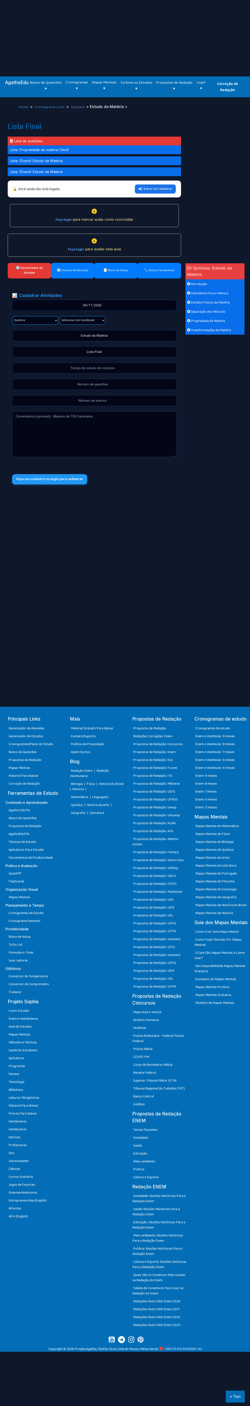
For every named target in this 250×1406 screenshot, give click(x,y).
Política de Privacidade (87, 744)
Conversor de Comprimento (29, 984)
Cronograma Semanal (24, 921)
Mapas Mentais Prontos (212, 987)
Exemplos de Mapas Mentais (215, 979)
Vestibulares (18, 1121)
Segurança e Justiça (147, 1012)
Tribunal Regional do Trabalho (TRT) (159, 1088)
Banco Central (143, 1096)
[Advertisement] (125, 33)
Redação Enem (81, 770)
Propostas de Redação (25, 760)
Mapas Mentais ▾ (104, 85)
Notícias (14, 1137)
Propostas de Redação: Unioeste (156, 939)
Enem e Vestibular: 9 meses (215, 736)
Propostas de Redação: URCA (154, 876)
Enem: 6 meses (206, 799)
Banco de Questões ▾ (46, 86)
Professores (18, 1145)
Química (78, 107)
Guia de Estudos (20, 1026)
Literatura (96, 813)
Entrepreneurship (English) (28, 1200)
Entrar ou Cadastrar (155, 189)
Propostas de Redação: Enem (154, 752)
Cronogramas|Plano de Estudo (31, 744)
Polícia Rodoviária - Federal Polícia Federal (158, 1038)
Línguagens (100, 797)
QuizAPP (15, 873)
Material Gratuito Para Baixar (92, 728)
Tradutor (15, 992)
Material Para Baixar (23, 776)
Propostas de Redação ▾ (174, 86)
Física (91, 784)
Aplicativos (16, 1058)
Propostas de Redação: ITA (152, 776)
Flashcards (16, 881)
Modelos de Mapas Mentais (214, 1003)
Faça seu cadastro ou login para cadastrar (49, 479)
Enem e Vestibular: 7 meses (214, 752)
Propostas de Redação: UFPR (154, 931)
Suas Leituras (18, 960)
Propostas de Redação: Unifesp (155, 868)
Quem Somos (80, 752)
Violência (139, 1028)
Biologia (77, 784)
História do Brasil (111, 784)
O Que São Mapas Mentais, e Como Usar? (219, 955)
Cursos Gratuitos (21, 1177)
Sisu (11, 1153)
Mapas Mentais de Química (214, 850)
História (78, 789)
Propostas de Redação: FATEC (155, 884)
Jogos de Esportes (22, 1184)
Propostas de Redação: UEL (153, 915)
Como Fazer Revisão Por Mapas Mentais (218, 942)
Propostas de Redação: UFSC (154, 947)
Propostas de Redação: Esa (153, 760)
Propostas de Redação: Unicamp (156, 815)
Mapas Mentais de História (214, 913)
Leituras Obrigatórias (24, 1098)
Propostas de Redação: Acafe (154, 823)
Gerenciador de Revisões (26, 728)
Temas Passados (145, 1130)
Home (23, 107)
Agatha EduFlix (19, 810)
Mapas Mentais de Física (212, 834)
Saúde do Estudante (23, 1050)
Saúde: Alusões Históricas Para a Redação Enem (156, 1211)
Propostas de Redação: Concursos (158, 744)
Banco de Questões (23, 752)
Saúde (137, 1145)
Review (14, 1074)
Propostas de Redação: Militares (156, 783)
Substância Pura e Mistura (207, 293)
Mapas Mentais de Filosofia (215, 881)
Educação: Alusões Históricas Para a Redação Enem (158, 1225)
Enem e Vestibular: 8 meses (215, 744)
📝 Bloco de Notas (116, 270)
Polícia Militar (143, 1049)
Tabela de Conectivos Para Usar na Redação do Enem (157, 1290)
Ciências (14, 1169)
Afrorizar (15, 1208)
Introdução (197, 284)
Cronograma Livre (50, 107)
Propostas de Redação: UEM (153, 907)
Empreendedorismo (23, 1192)
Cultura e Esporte (146, 1177)
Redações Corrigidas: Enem (152, 736)
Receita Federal (144, 1072)
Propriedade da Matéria (206, 321)
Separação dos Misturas (206, 311)
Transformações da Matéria (209, 330)
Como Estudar (19, 1011)
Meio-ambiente (144, 1161)
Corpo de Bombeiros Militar (153, 1065)
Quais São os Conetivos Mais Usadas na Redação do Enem (158, 1277)
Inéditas (139, 1104)
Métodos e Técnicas (23, 1042)
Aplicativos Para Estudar (26, 850)
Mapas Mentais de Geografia (215, 897)
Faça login (64, 219)
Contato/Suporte (83, 736)
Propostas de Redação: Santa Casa (158, 860)
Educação (140, 1153)
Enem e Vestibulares (23, 1018)
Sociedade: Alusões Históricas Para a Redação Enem (159, 1198)
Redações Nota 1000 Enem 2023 (156, 1325)
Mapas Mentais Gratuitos (213, 995)
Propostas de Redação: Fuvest (155, 768)
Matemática (80, 797)
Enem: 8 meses (206, 783)
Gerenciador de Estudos (26, 736)
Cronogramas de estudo (212, 728)
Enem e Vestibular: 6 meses (215, 760)
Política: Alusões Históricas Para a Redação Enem (157, 1251)
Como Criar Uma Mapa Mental (217, 931)
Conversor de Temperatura (28, 976)
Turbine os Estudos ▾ (136, 86)
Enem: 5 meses (206, 807)
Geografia (78, 813)
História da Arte (98, 805)
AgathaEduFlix (19, 834)
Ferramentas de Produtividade (31, 857)
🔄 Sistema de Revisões (72, 270)
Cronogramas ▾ (77, 85)
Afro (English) (18, 1216)
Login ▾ (201, 85)
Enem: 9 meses (206, 776)
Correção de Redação (227, 87)
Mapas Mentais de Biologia (214, 842)
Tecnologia (16, 1082)
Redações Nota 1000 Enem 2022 (156, 1317)
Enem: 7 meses (206, 791)
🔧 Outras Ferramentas (159, 270)
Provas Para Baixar (23, 1113)
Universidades (19, 1161)
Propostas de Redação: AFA (153, 831)
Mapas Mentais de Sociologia (216, 889)
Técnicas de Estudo (22, 842)
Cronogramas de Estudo (26, 913)
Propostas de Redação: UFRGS (155, 799)
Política (138, 1169)
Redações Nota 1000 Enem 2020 (156, 1301)
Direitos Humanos (146, 1020)
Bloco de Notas (20, 937)
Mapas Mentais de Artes (212, 857)
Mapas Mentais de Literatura (215, 865)
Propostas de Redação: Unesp (154, 807)
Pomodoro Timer (21, 952)
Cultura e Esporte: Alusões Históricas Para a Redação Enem (159, 1264)
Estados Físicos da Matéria (208, 302)
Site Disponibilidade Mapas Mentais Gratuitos (219, 968)
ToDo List (16, 944)
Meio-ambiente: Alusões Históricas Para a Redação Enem (157, 1238)
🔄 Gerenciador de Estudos (29, 270)
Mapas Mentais (19, 768)
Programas (17, 1066)
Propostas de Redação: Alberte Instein (155, 841)
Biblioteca (16, 1090)
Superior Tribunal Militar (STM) (154, 1080)
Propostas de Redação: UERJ (154, 791)
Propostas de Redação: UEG (153, 899)
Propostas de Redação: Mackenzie (157, 892)
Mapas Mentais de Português (216, 873)
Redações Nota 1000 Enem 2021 (156, 1309)
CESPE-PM (141, 1057)
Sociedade (140, 1137)
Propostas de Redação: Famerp (156, 852)
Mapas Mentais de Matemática (217, 826)
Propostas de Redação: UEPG (154, 923)
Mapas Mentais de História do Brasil (220, 905)
